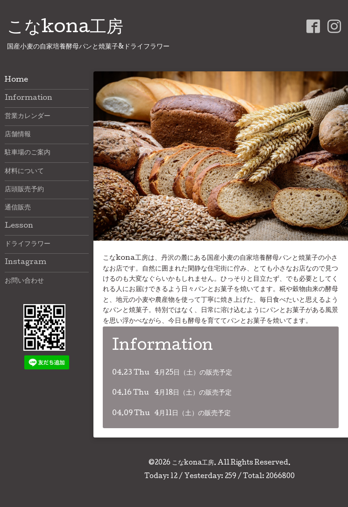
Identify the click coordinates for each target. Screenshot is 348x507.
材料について (24, 171)
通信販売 (18, 208)
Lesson (19, 226)
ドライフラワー (27, 244)
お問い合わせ (24, 281)
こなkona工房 (65, 28)
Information (28, 98)
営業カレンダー (27, 116)
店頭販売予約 (24, 190)
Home (16, 80)
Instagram (25, 262)
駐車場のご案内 (27, 153)
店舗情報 (18, 135)
